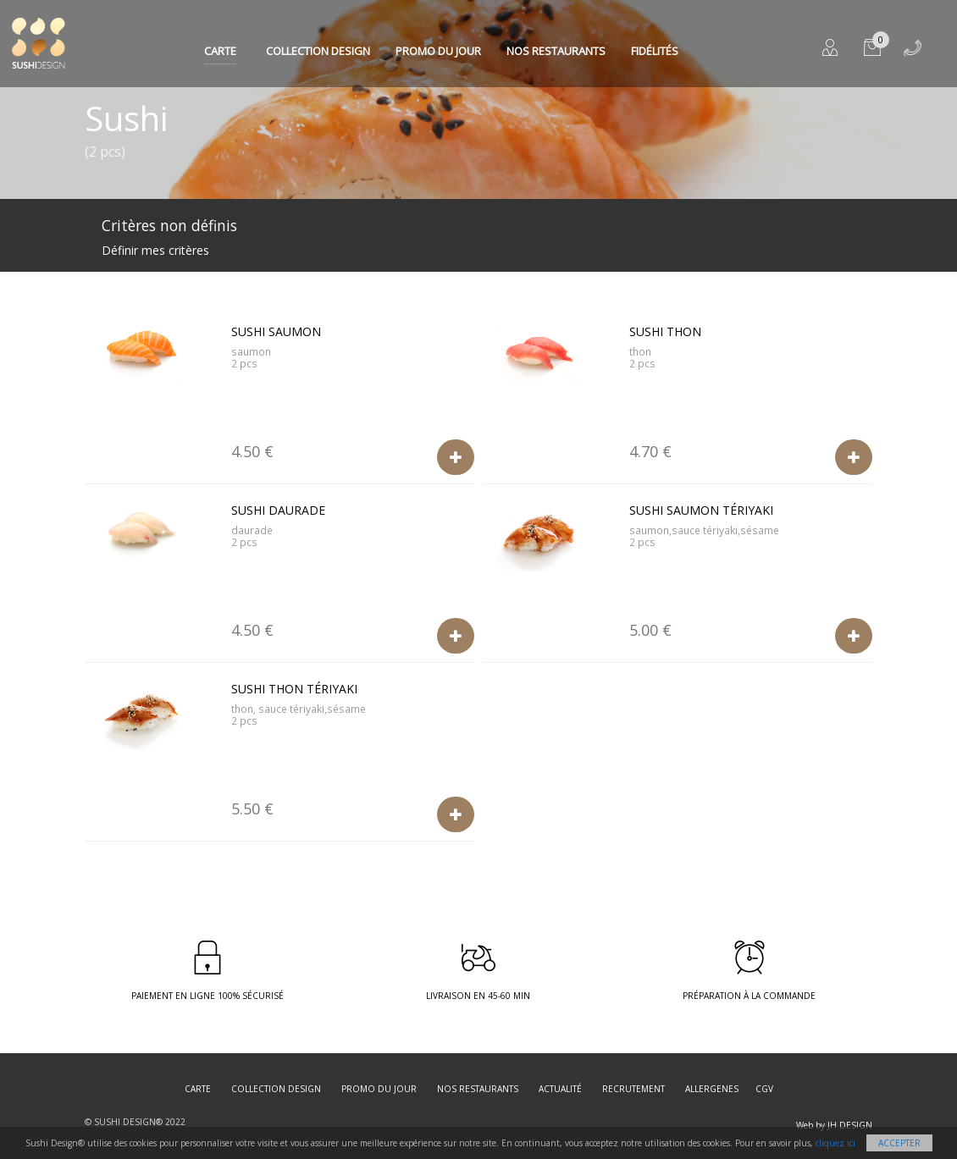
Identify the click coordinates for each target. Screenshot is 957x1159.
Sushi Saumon (276, 331)
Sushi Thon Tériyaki (294, 689)
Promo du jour (438, 50)
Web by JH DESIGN (834, 1125)
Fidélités (654, 50)
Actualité (560, 1089)
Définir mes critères (155, 250)
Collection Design (318, 50)
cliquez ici (835, 1143)
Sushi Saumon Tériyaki (701, 510)
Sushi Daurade (278, 510)
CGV (764, 1089)
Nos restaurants (556, 50)
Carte (220, 50)
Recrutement (633, 1089)
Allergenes (711, 1089)
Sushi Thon (665, 331)
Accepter (899, 1143)
